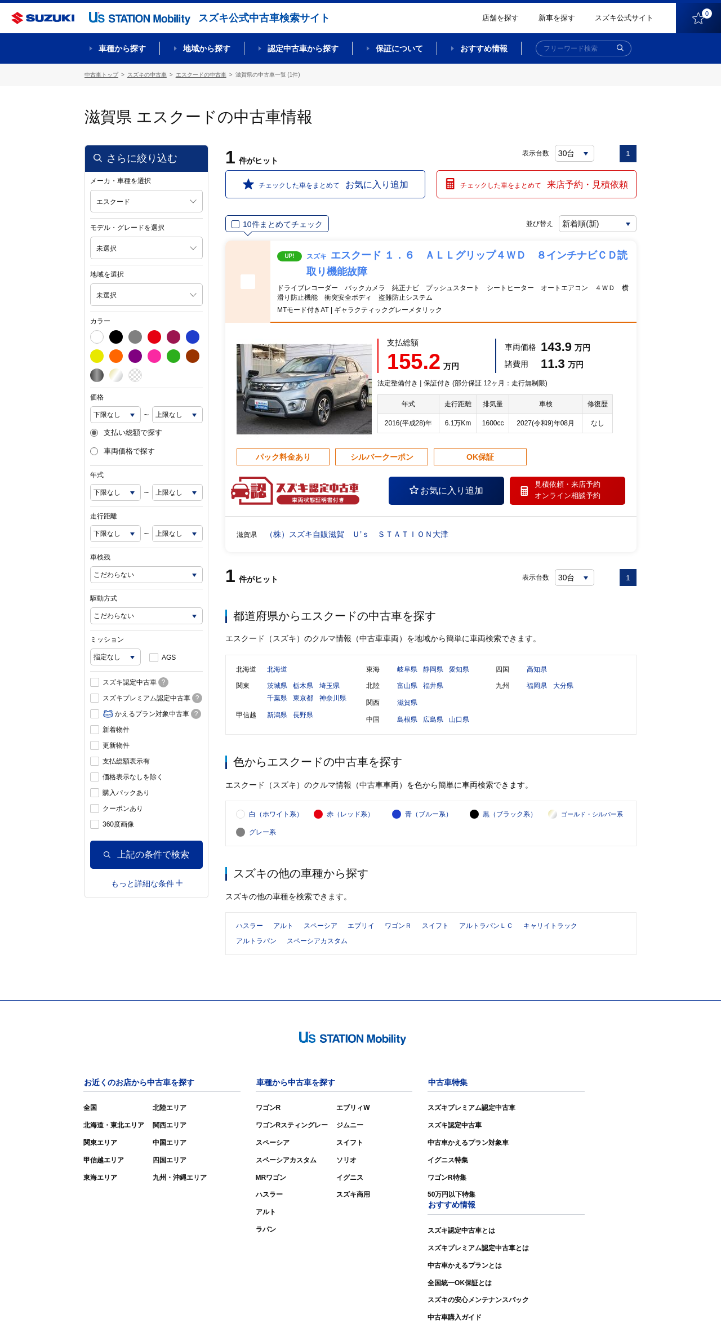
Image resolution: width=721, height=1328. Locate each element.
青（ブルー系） (428, 817)
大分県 (563, 687)
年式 (97, 475)
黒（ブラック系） (510, 817)
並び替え (538, 224)
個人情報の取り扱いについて (593, 1303)
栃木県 (303, 687)
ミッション (107, 639)
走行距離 (103, 516)
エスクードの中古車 (201, 75)
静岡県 (433, 670)
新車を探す (556, 18)
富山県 (407, 687)
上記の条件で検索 (146, 854)
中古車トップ (101, 75)
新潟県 (277, 716)
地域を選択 (107, 274)
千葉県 (277, 699)
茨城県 (277, 687)
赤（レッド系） (350, 817)
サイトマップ (446, 1303)
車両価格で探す (122, 451)
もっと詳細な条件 (147, 882)
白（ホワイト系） (276, 817)
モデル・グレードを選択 (127, 227)
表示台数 (535, 153)
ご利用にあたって (507, 1303)
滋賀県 (407, 704)
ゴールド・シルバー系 (592, 817)
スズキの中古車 (147, 75)
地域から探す (206, 48)
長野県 (303, 716)
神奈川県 (332, 699)
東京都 (303, 699)
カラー (100, 321)
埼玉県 (329, 687)
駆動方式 (103, 598)
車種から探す (122, 48)
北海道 (277, 670)
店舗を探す (500, 18)
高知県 (537, 670)
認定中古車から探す (303, 48)
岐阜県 (407, 670)
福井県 (433, 687)
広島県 (433, 721)
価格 (97, 397)
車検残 (100, 557)
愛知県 (459, 670)
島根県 (407, 721)
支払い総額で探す (126, 433)
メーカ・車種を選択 (120, 180)
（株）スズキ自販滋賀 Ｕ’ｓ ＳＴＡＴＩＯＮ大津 (356, 534)
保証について (399, 48)
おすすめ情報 (484, 48)
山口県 (459, 721)
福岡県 (537, 687)
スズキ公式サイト (624, 18)
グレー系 (262, 835)
